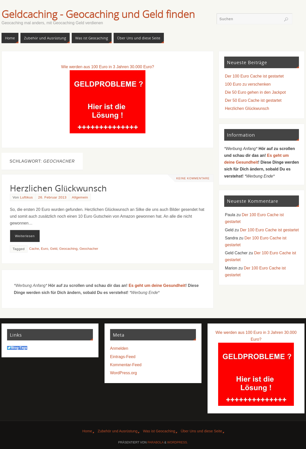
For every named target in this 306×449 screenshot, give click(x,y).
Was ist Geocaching (159, 431)
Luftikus (26, 197)
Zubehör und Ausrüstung (118, 431)
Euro (44, 249)
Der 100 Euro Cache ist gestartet (254, 76)
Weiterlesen (25, 236)
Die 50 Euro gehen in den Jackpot (255, 92)
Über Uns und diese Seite (201, 431)
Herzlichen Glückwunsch (58, 188)
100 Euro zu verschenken (248, 84)
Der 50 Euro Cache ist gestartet (253, 100)
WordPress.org (123, 373)
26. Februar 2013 (52, 197)
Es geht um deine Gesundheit (157, 285)
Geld (53, 249)
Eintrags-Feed (123, 357)
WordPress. (177, 442)
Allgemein (80, 197)
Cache (34, 249)
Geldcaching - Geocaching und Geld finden (98, 14)
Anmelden (119, 348)
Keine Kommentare (193, 178)
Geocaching (68, 249)
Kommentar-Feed (126, 365)
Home (87, 431)
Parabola (155, 442)
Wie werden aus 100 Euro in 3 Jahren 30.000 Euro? (107, 67)
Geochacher (89, 249)
